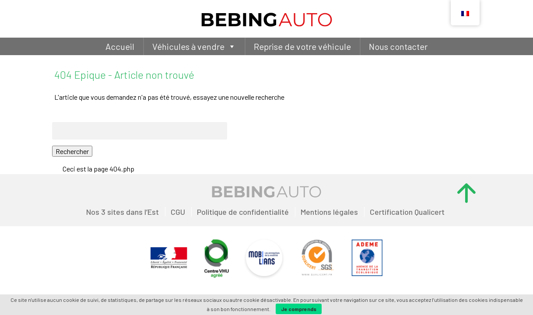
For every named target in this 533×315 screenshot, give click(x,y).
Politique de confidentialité (243, 212)
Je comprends (298, 309)
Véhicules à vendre (194, 46)
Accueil (119, 46)
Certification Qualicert (407, 212)
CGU (178, 212)
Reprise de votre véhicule (302, 46)
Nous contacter (398, 46)
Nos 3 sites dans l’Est (122, 212)
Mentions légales (329, 212)
